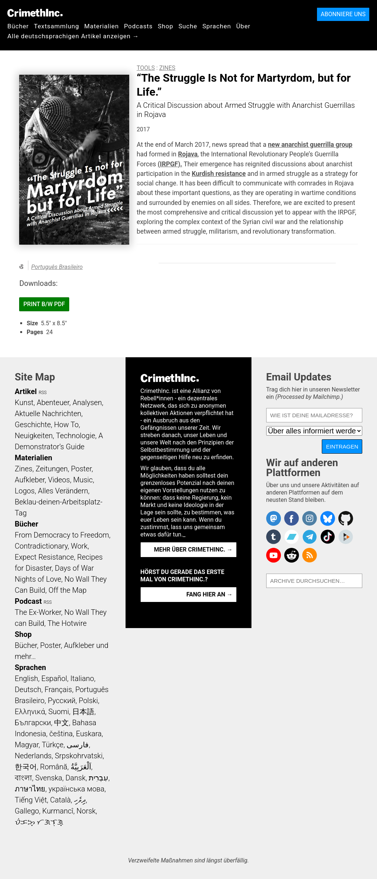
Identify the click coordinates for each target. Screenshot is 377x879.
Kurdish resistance (219, 173)
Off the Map (68, 590)
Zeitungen (52, 468)
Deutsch (28, 689)
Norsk (86, 811)
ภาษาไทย (30, 788)
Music (83, 479)
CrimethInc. (35, 12)
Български (33, 722)
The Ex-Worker (38, 612)
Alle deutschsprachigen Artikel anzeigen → (73, 36)
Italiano (82, 678)
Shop (165, 26)
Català (60, 799)
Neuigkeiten (34, 435)
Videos (59, 479)
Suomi (58, 711)
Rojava (188, 154)
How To (66, 424)
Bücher (18, 26)
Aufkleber (30, 479)
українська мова (77, 788)
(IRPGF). (170, 164)
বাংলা (23, 777)
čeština (61, 733)
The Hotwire (67, 623)
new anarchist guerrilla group (310, 144)
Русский (61, 700)
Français (58, 689)
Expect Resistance (44, 557)
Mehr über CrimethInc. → (193, 549)
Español (54, 678)
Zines (167, 67)
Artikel (26, 391)
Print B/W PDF (44, 304)
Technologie (75, 435)
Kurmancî (57, 811)
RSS (43, 392)
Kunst (24, 402)
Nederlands (33, 755)
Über (243, 26)
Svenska (48, 777)
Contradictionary (41, 546)
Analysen (87, 402)
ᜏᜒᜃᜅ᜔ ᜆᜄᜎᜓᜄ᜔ (39, 822)
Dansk (76, 777)
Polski (88, 700)
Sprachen (216, 26)
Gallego (27, 811)
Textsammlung (56, 26)
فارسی (78, 744)
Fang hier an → (209, 594)
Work (79, 546)
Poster (81, 468)
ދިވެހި (80, 799)
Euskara (89, 733)
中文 (61, 722)
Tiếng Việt (31, 799)
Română (53, 766)
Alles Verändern (63, 490)
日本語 (83, 711)
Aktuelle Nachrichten (48, 413)
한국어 (26, 766)
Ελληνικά (30, 711)
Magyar (27, 744)
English (26, 678)
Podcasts (138, 26)
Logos (25, 490)
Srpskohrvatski (79, 755)
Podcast (28, 601)
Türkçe (52, 744)
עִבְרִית (98, 777)
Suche (188, 26)
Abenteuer (53, 402)
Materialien (101, 26)
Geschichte (33, 424)
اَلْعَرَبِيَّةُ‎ (81, 766)
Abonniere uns (343, 14)
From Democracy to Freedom (62, 535)
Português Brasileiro (57, 266)
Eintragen (342, 446)
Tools (146, 67)
